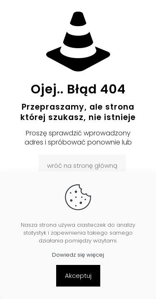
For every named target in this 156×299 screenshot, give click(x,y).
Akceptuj (78, 275)
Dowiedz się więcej (78, 255)
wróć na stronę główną (82, 165)
